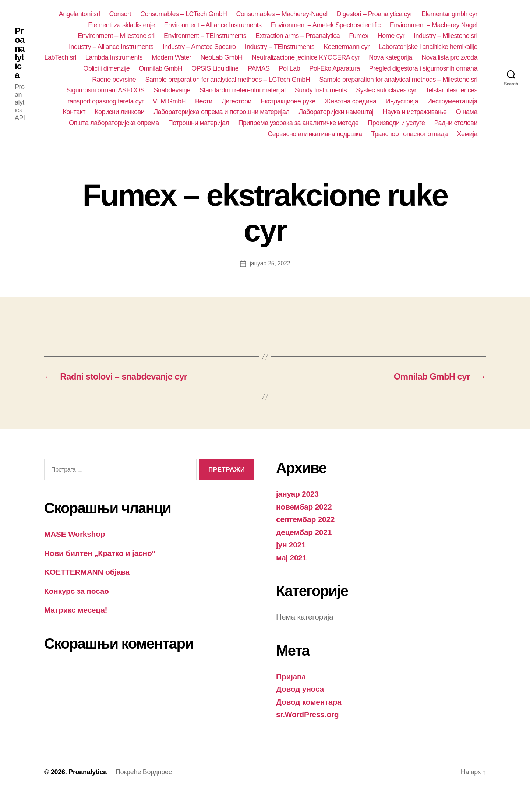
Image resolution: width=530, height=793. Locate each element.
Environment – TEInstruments (205, 35)
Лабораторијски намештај (335, 112)
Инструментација (452, 101)
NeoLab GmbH (222, 57)
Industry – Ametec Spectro (199, 46)
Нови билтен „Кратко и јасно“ (100, 553)
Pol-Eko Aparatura (334, 68)
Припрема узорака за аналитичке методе (299, 123)
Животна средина (351, 101)
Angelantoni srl (79, 14)
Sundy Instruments (321, 90)
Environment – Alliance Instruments (212, 25)
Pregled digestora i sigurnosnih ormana (423, 68)
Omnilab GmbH (160, 68)
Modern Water (171, 57)
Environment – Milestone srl (116, 35)
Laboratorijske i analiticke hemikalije (428, 46)
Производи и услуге (396, 123)
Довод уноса (300, 689)
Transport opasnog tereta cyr (104, 101)
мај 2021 (291, 557)
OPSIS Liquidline (215, 68)
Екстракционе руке (288, 101)
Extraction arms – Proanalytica (297, 35)
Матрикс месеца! (75, 610)
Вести (203, 101)
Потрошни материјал (198, 123)
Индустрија (401, 101)
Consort (120, 14)
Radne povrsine (114, 79)
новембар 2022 (304, 507)
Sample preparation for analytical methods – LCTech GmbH (227, 79)
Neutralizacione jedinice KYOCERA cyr (306, 57)
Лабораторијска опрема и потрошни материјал (221, 112)
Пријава (291, 676)
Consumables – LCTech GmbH (183, 14)
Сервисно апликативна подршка (315, 134)
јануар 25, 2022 (270, 263)
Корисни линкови (119, 112)
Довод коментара (309, 702)
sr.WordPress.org (307, 714)
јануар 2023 (297, 494)
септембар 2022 (305, 519)
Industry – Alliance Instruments (111, 46)
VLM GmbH (169, 101)
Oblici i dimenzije (106, 68)
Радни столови (455, 123)
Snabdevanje (171, 90)
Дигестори (236, 101)
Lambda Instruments (113, 57)
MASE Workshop (74, 534)
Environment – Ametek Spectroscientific (326, 25)
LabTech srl (60, 57)
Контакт (74, 112)
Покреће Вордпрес (144, 772)
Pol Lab (289, 68)
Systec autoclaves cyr (386, 90)
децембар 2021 (304, 532)
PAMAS (258, 68)
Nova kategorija (390, 57)
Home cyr (391, 35)
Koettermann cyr (347, 46)
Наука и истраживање (415, 112)
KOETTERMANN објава (87, 572)
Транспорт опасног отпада (409, 134)
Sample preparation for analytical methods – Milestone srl (398, 79)
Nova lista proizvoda (449, 57)
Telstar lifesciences (451, 90)
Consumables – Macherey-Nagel (282, 14)
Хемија (467, 134)
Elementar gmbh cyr (449, 14)
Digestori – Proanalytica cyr (374, 14)
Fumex (358, 35)
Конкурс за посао (76, 591)
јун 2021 (291, 544)
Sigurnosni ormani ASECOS (105, 90)
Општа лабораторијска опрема (114, 123)
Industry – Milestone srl (445, 35)
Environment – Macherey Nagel (433, 25)
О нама (466, 112)
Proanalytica (19, 53)
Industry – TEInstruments (279, 46)
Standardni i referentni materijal (242, 90)
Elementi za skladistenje (121, 25)
